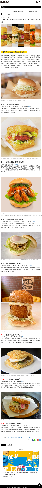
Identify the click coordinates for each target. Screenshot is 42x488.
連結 (29, 106)
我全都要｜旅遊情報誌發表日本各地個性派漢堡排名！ (25, 11)
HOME (2, 11)
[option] (21, 462)
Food (10, 11)
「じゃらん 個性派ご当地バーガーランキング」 (19, 437)
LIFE (7, 11)
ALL (3, 7)
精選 (3, 9)
